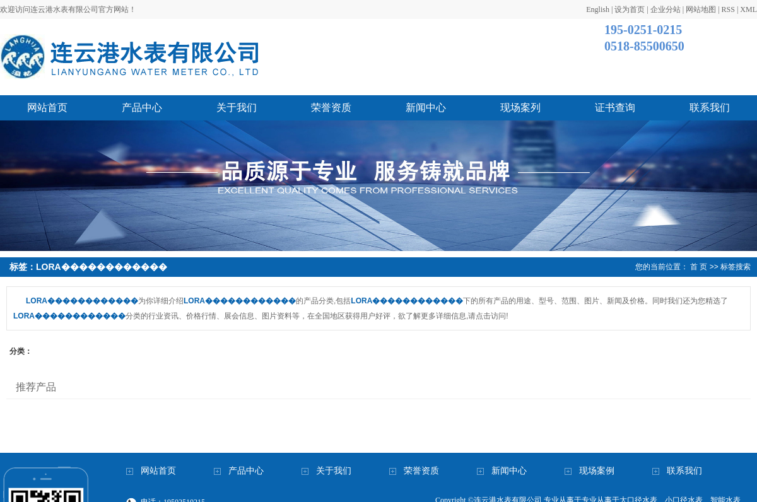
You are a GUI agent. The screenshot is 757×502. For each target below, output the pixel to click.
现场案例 (596, 471)
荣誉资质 (331, 107)
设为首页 (629, 9)
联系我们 (710, 107)
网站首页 (47, 107)
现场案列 (520, 107)
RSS (728, 9)
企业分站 (665, 9)
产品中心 (142, 107)
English (597, 9)
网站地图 (701, 9)
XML (748, 9)
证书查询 (615, 107)
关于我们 (236, 107)
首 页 (698, 266)
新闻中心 (426, 107)
